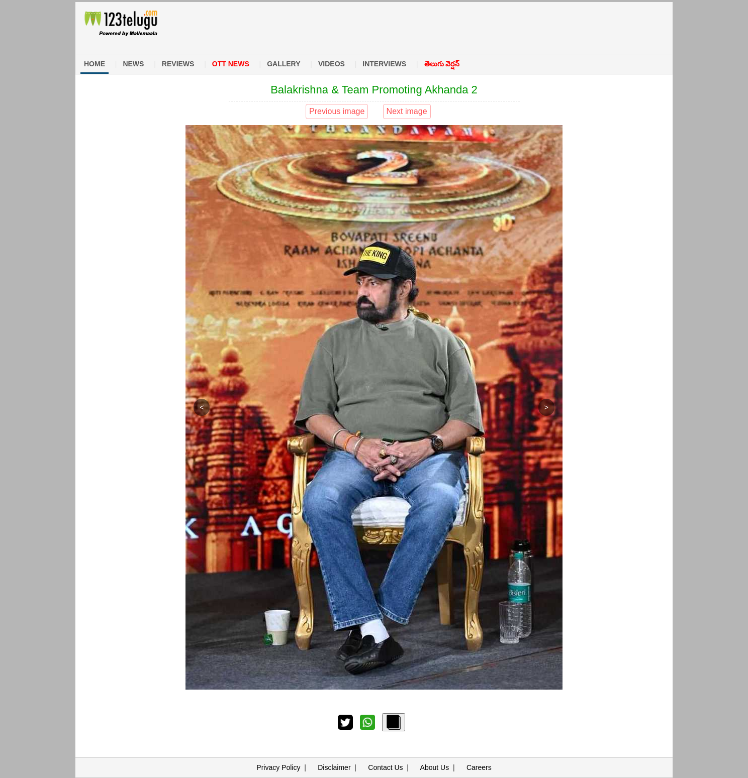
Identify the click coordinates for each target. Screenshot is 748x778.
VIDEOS (331, 64)
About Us (434, 767)
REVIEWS (178, 64)
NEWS (133, 64)
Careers (479, 767)
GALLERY (283, 64)
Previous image (336, 111)
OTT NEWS (230, 64)
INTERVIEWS (384, 64)
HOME (94, 64)
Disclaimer (334, 767)
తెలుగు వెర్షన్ (442, 64)
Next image (407, 111)
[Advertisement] (368, 27)
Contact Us (385, 767)
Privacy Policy (278, 767)
